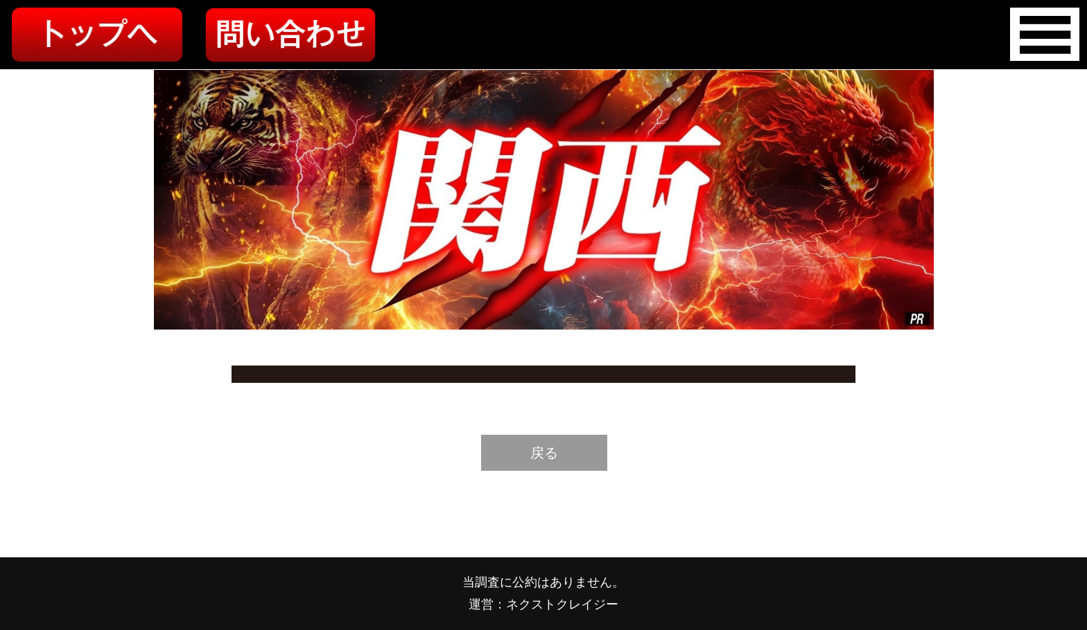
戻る (544, 452)
